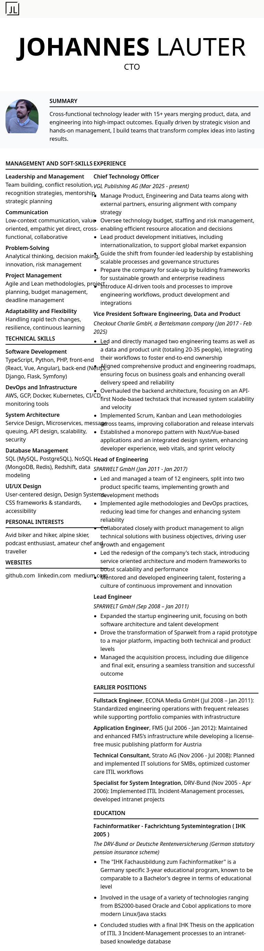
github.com (20, 575)
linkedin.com (54, 575)
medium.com (91, 575)
